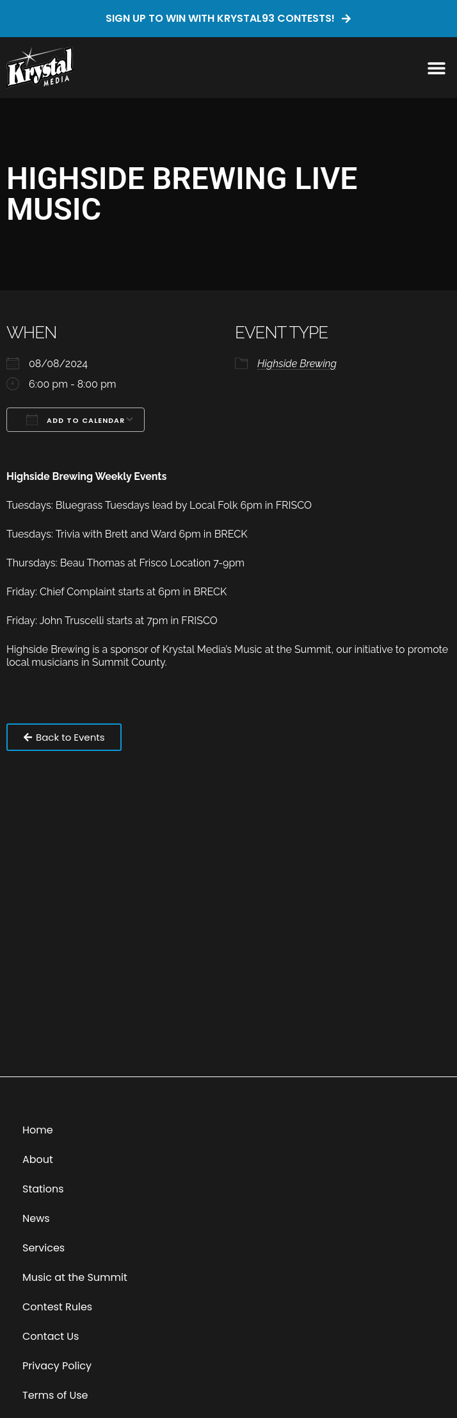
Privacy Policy (57, 1365)
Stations (43, 1189)
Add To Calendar (75, 419)
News (36, 1218)
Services (43, 1248)
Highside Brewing (297, 364)
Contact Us (50, 1336)
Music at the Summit (74, 1277)
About (37, 1159)
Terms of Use (55, 1395)
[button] (436, 67)
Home (37, 1130)
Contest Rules (57, 1306)
